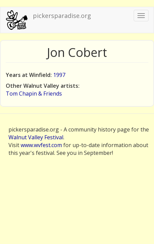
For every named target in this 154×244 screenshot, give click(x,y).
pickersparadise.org (62, 16)
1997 (59, 75)
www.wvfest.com (41, 145)
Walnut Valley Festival (35, 137)
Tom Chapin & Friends (34, 93)
